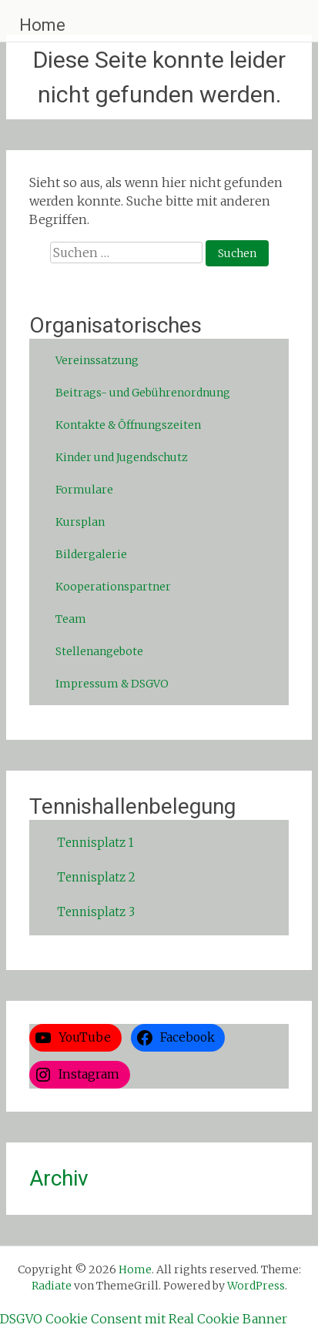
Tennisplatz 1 (95, 842)
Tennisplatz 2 (96, 877)
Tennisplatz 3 (96, 912)
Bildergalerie (91, 554)
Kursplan (80, 522)
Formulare (84, 490)
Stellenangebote (99, 651)
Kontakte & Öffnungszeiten (128, 425)
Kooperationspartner (113, 587)
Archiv (59, 1178)
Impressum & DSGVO (112, 684)
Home (42, 25)
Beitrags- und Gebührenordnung (142, 393)
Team (70, 619)
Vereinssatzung (97, 360)
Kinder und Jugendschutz (121, 457)
